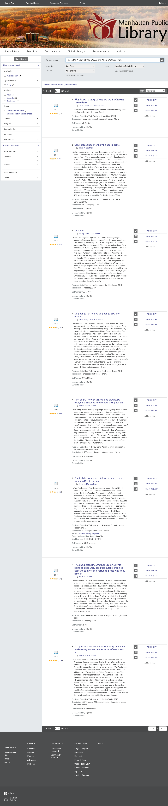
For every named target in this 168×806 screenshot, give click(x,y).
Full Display (145, 105)
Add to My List (150, 116)
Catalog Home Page (10, 753)
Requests (78, 756)
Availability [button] (8, 71)
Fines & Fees (80, 760)
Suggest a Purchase (59, 3)
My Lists (78, 771)
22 (60, 492)
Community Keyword (56, 749)
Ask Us (7, 762)
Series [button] (6, 106)
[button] (21, 160)
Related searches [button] (11, 145)
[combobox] (80, 66)
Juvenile (10, 98)
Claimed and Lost (82, 764)
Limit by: (49, 71)
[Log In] (160, 3)
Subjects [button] (7, 124)
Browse (30, 752)
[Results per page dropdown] (57, 91)
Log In (163, 3)
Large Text (10, 3)
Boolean (31, 764)
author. (91, 106)
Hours (6, 759)
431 (60, 159)
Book (9, 85)
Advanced (31, 760)
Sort (142, 91)
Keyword (31, 748)
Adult (9, 95)
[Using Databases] (129, 66)
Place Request (146, 110)
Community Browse (56, 756)
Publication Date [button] (10, 129)
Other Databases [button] (10, 172)
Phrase (30, 756)
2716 (60, 660)
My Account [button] (101, 51)
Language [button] (8, 134)
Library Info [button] (11, 51)
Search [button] (32, 51)
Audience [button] (7, 90)
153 (60, 414)
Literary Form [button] (9, 139)
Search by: (50, 66)
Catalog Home (32, 3)
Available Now (13, 76)
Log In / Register (82, 748)
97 (60, 113)
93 (60, 579)
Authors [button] (7, 119)
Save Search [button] (21, 59)
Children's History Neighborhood (19, 114)
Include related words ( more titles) (60, 84)
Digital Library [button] (76, 51)
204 (60, 244)
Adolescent (11, 101)
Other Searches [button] (10, 151)
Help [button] (120, 51)
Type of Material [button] (10, 81)
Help (100, 744)
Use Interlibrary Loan (124, 71)
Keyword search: (52, 60)
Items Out (78, 752)
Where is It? (145, 100)
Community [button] (52, 51)
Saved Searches (81, 767)
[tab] (21, 65)
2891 (60, 327)
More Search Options (75, 75)
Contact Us (84, 3)
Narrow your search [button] (11, 65)
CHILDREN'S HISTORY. (15, 111)
